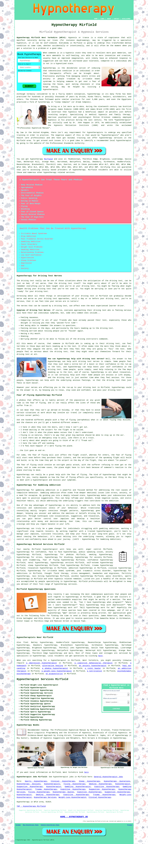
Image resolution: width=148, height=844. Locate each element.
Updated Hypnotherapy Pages (50, 825)
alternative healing (52, 666)
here (100, 656)
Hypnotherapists (52, 784)
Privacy (129, 825)
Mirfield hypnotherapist (45, 549)
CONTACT (116, 19)
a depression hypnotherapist (41, 663)
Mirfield (48, 159)
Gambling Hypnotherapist (78, 787)
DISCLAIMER (126, 19)
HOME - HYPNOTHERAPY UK (74, 816)
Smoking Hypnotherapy (100, 784)
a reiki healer (93, 668)
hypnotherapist (50, 90)
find (25, 642)
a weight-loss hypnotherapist (57, 671)
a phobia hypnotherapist (55, 668)
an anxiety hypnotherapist (92, 666)
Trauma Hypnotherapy (46, 789)
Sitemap (18, 825)
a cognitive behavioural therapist (93, 663)
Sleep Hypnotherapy (89, 781)
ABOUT (109, 19)
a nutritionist (94, 671)
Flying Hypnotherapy (74, 784)
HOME (96, 19)
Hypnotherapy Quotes (63, 792)
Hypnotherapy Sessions (29, 784)
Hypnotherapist (122, 784)
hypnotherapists (95, 132)
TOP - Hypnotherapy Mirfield (31, 806)
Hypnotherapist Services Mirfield (42, 679)
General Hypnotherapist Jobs (108, 777)
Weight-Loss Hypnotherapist (72, 797)
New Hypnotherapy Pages (31, 825)
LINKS (102, 19)
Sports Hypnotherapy (36, 781)
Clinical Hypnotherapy (63, 781)
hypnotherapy (93, 94)
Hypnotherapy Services (45, 797)
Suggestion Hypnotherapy (30, 787)
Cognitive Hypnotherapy (106, 787)
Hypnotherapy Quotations (117, 781)
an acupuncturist (54, 674)
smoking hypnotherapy (100, 555)
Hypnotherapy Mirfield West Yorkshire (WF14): (42, 38)
